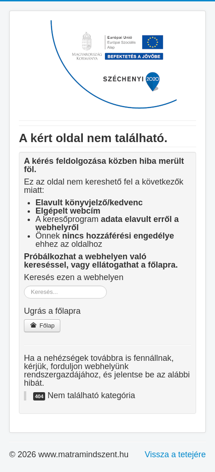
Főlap (42, 325)
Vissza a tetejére (175, 454)
